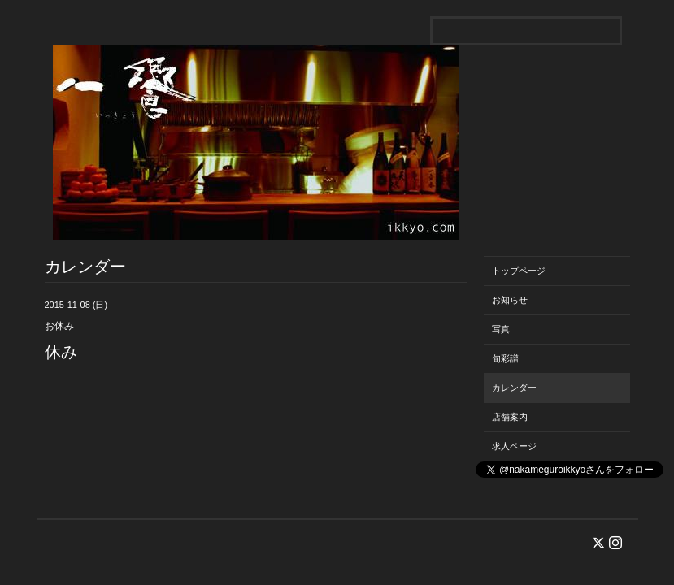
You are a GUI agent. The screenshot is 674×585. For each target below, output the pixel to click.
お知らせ (510, 300)
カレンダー (514, 387)
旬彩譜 (505, 358)
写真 (501, 329)
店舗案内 (510, 417)
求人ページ (514, 446)
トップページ (519, 270)
